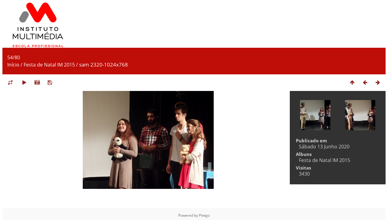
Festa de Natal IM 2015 (49, 64)
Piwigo (204, 215)
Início (13, 64)
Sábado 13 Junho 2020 (324, 146)
